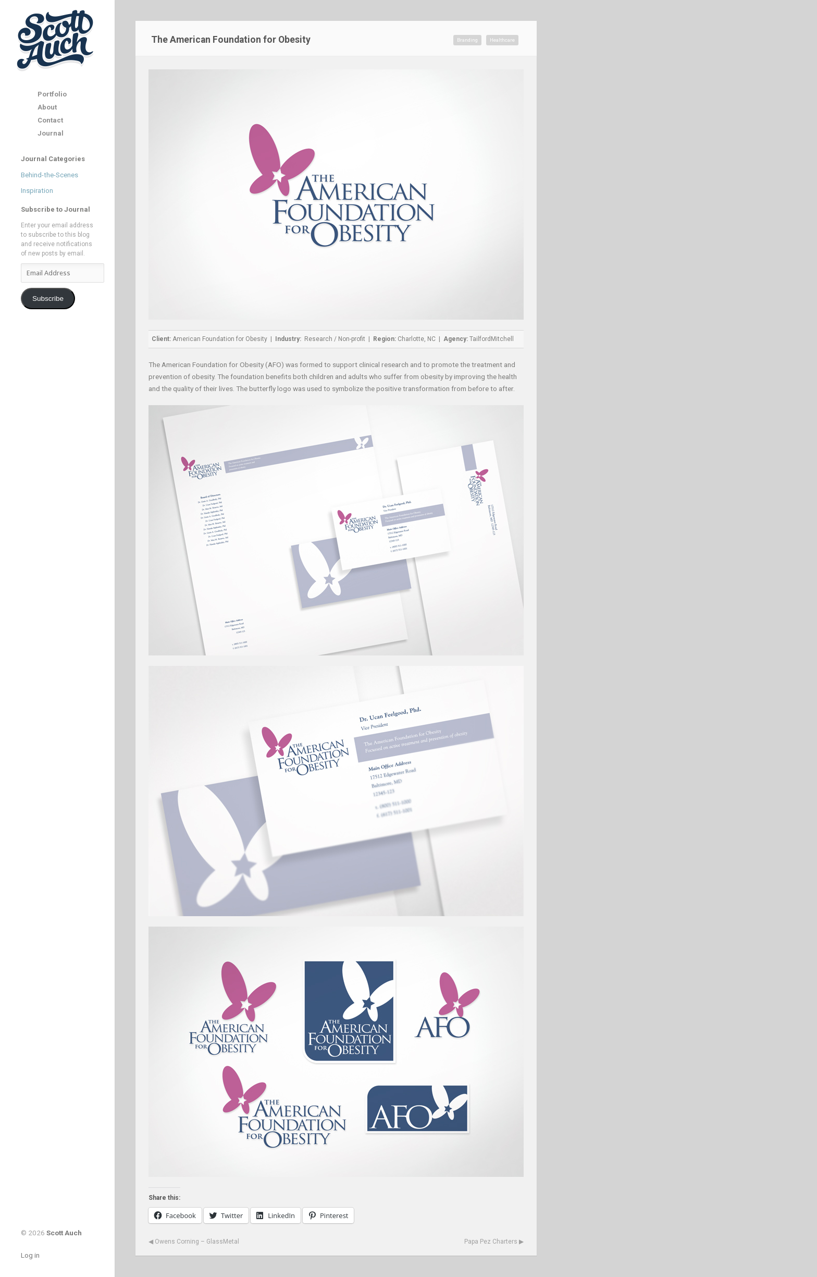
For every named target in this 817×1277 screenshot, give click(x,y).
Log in (30, 1255)
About (47, 107)
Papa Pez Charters (494, 1241)
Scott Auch (56, 40)
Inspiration (37, 190)
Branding (467, 40)
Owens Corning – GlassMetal (193, 1241)
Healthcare (502, 40)
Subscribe (48, 298)
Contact (50, 120)
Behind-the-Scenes (49, 175)
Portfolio (52, 94)
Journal (51, 133)
